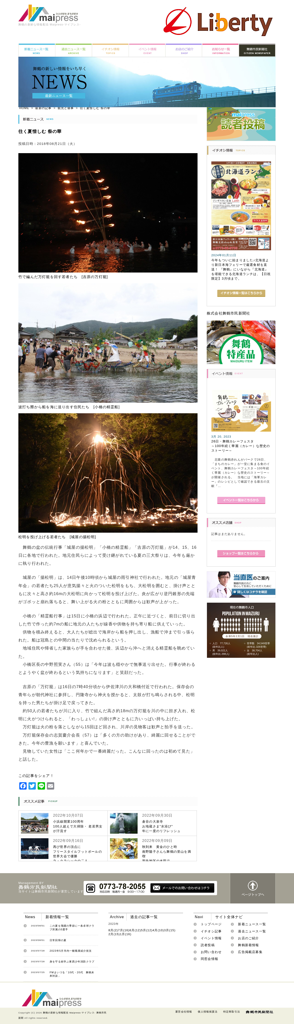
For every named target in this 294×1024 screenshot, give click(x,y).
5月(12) (147, 930)
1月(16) (125, 934)
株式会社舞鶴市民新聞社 (228, 313)
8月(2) (113, 930)
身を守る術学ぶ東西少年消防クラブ (72, 961)
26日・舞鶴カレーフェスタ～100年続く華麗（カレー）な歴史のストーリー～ (240, 445)
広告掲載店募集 (250, 952)
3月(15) (169, 930)
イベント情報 (211, 938)
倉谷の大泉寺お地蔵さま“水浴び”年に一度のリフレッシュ (161, 826)
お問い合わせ (211, 952)
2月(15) (114, 934)
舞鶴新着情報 (248, 945)
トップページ (211, 924)
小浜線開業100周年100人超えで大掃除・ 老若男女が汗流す (77, 826)
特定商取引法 (231, 1011)
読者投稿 (208, 945)
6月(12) (135, 930)
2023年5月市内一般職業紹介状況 (71, 950)
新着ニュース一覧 (252, 924)
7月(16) (124, 930)
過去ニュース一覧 (252, 931)
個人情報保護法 (207, 1011)
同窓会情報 (209, 959)
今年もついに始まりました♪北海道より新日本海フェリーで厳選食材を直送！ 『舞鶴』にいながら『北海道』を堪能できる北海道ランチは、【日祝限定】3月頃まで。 (241, 269)
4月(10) (158, 930)
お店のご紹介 (248, 938)
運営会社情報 (183, 1011)
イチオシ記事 (211, 931)
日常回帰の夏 (58, 940)
